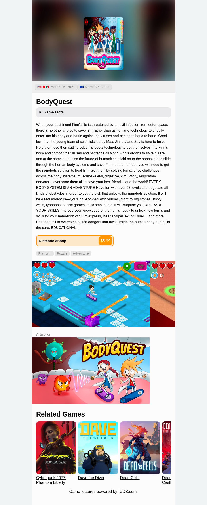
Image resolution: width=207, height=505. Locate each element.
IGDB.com (127, 491)
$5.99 (105, 241)
